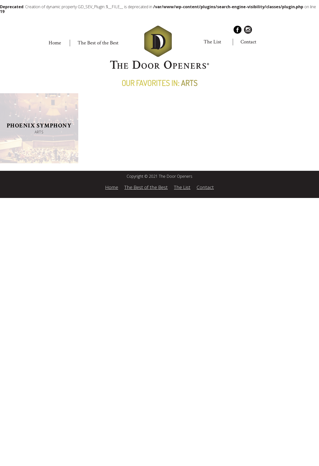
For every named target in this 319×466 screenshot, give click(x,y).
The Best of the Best (98, 42)
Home (55, 42)
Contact (248, 41)
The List (212, 41)
